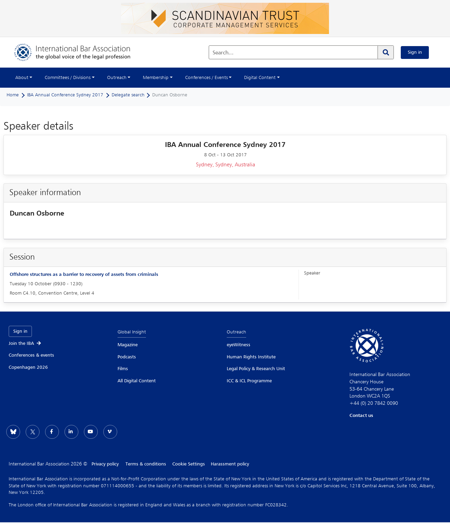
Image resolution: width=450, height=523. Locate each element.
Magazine (128, 344)
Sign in (415, 52)
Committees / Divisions (67, 77)
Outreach (117, 77)
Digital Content (260, 77)
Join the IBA (25, 343)
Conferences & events (31, 355)
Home (13, 95)
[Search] (385, 52)
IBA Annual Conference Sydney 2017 (65, 95)
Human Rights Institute (251, 357)
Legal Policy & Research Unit (256, 368)
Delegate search (128, 95)
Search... (223, 53)
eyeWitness (238, 344)
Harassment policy (232, 464)
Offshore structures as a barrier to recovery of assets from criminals (84, 274)
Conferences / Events (206, 77)
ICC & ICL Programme (249, 380)
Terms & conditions (146, 464)
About (21, 77)
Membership (155, 77)
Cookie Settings (189, 464)
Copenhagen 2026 (28, 367)
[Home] (79, 52)
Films (123, 368)
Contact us (361, 415)
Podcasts (127, 357)
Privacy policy (105, 464)
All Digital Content (137, 380)
